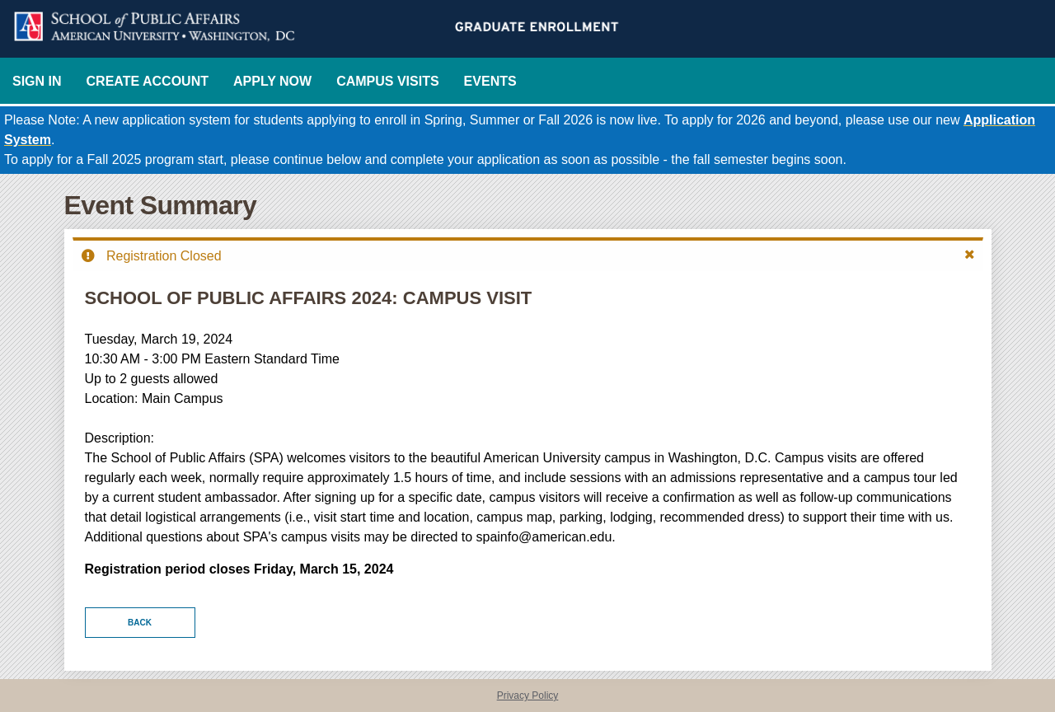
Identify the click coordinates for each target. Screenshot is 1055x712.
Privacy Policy (528, 695)
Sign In (37, 81)
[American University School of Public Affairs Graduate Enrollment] (527, 29)
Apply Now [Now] (272, 81)
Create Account (148, 81)
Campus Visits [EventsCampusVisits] (387, 81)
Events (490, 81)
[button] (969, 255)
